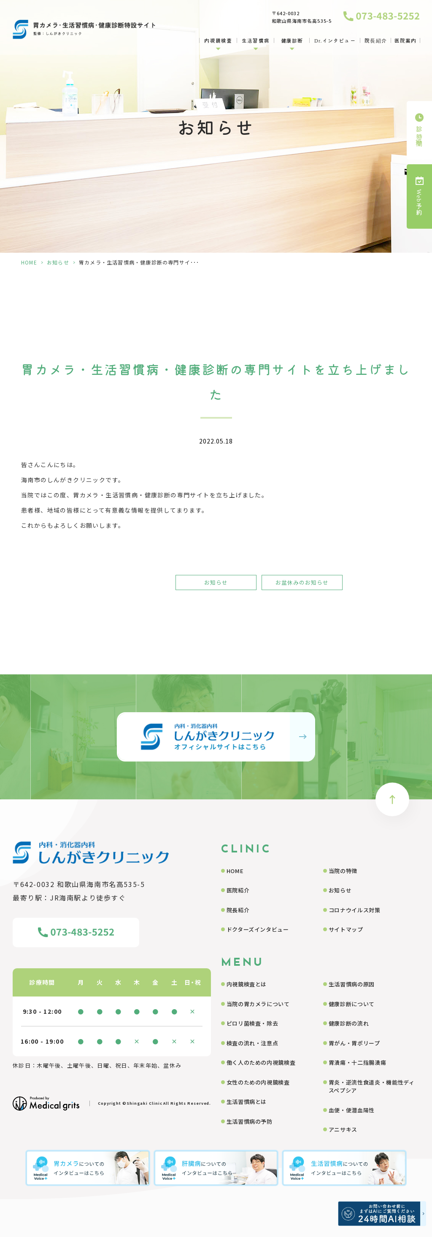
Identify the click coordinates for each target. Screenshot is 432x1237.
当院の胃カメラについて (258, 1004)
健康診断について (352, 1004)
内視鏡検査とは (247, 984)
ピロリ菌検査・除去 (252, 1023)
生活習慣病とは (247, 1102)
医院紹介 (238, 890)
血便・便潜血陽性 (352, 1110)
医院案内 (405, 40)
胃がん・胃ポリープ (354, 1043)
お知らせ (58, 262)
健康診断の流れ (349, 1023)
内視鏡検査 (218, 40)
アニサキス (343, 1129)
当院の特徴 (343, 871)
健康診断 (292, 40)
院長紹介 (375, 40)
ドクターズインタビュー (258, 929)
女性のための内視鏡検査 (258, 1082)
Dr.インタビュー (335, 40)
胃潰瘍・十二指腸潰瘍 (357, 1062)
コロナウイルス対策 (355, 910)
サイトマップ (346, 929)
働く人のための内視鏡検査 (261, 1062)
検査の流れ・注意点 (252, 1043)
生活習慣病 (256, 40)
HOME (29, 262)
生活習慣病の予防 (250, 1121)
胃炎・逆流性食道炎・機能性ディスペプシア (372, 1086)
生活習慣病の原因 (352, 984)
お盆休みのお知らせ (302, 582)
